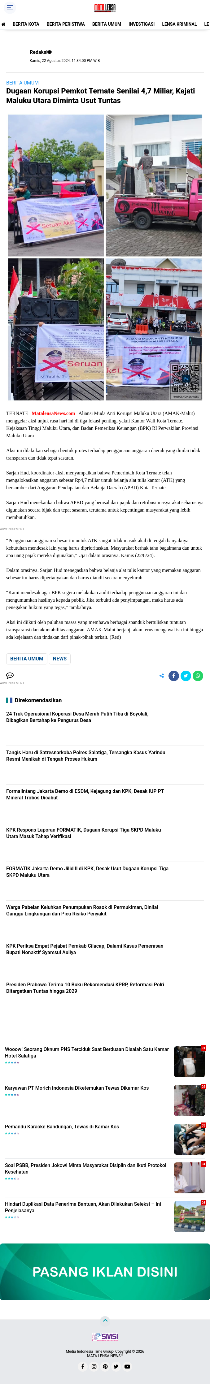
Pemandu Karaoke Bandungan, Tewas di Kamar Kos (62, 1127)
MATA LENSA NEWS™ (105, 1356)
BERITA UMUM (106, 24)
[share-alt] (161, 676)
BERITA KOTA (26, 24)
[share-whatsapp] (198, 676)
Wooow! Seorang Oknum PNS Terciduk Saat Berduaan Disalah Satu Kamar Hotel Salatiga (87, 1052)
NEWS (60, 659)
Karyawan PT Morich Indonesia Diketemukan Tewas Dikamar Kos (77, 1088)
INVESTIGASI (142, 24)
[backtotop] (105, 1321)
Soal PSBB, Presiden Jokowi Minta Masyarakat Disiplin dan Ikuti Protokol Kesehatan (85, 1168)
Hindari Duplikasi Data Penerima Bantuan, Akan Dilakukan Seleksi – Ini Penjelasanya (83, 1207)
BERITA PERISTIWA (66, 24)
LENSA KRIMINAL (179, 24)
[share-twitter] (186, 676)
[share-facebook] (173, 676)
